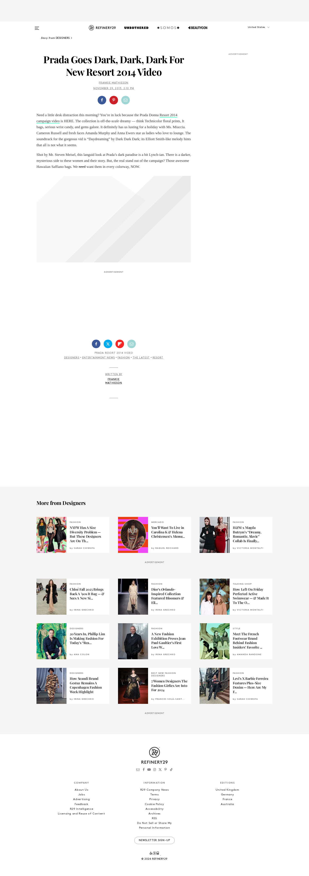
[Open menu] (37, 26)
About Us (81, 790)
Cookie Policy (154, 804)
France (227, 799)
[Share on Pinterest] (113, 100)
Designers (71, 358)
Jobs (81, 794)
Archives (154, 813)
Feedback (81, 804)
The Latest (141, 358)
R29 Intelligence (81, 809)
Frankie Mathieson (113, 83)
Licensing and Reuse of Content (81, 813)
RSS (154, 818)
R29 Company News (154, 790)
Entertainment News (98, 358)
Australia (227, 804)
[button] (251, 31)
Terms (154, 794)
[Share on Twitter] (108, 344)
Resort (158, 358)
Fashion (124, 358)
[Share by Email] (125, 100)
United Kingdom (227, 790)
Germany (227, 794)
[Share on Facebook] (102, 100)
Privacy (154, 799)
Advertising (81, 799)
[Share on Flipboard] (119, 344)
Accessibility (154, 809)
